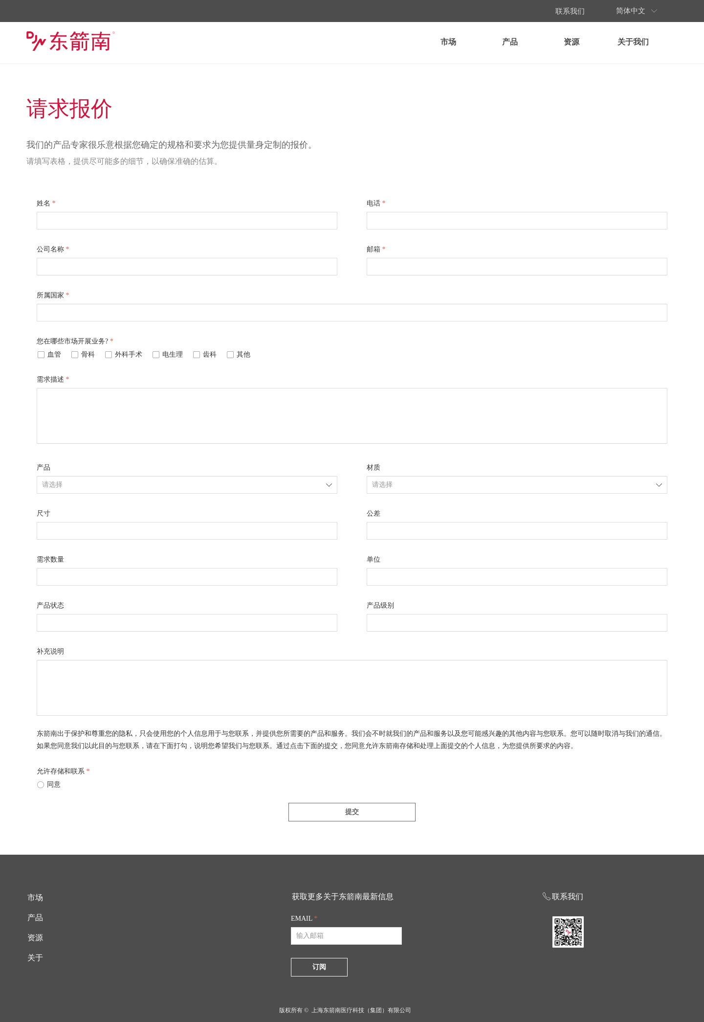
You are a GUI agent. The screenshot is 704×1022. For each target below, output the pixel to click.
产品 (546, 42)
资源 (608, 42)
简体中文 (667, 11)
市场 (485, 42)
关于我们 (669, 42)
